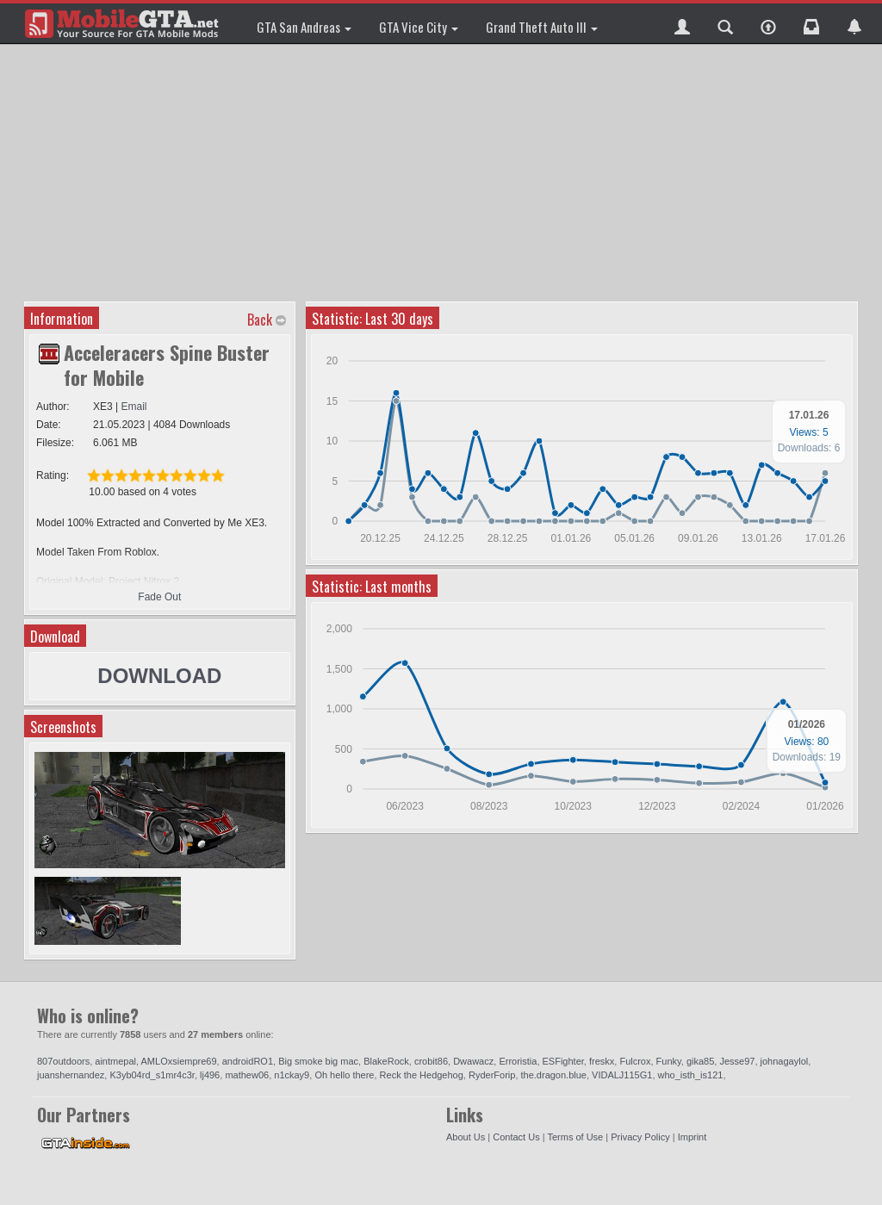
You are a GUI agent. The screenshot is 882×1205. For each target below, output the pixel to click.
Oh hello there (344, 1075)
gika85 (700, 1061)
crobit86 (431, 1061)
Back (259, 319)
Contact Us (516, 1137)
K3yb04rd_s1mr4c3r (151, 1075)
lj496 (210, 1075)
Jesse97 (737, 1061)
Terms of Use (575, 1137)
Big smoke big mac (318, 1061)
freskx (601, 1061)
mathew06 (247, 1075)
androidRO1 (247, 1061)
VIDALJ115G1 (622, 1075)
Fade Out (159, 597)
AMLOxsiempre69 (179, 1061)
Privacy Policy (640, 1137)
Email (134, 407)
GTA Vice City (418, 26)
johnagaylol (785, 1061)
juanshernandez (70, 1075)
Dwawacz (473, 1061)
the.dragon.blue (554, 1075)
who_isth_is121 (691, 1075)
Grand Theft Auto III (542, 26)
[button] (682, 23)
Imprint (692, 1137)
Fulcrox (634, 1061)
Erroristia (518, 1061)
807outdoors (63, 1061)
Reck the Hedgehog (421, 1075)
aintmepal (115, 1061)
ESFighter (563, 1061)
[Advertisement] (443, 172)
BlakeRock (386, 1061)
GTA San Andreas (304, 26)
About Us (465, 1137)
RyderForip (492, 1075)
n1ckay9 (291, 1075)
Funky (668, 1061)
